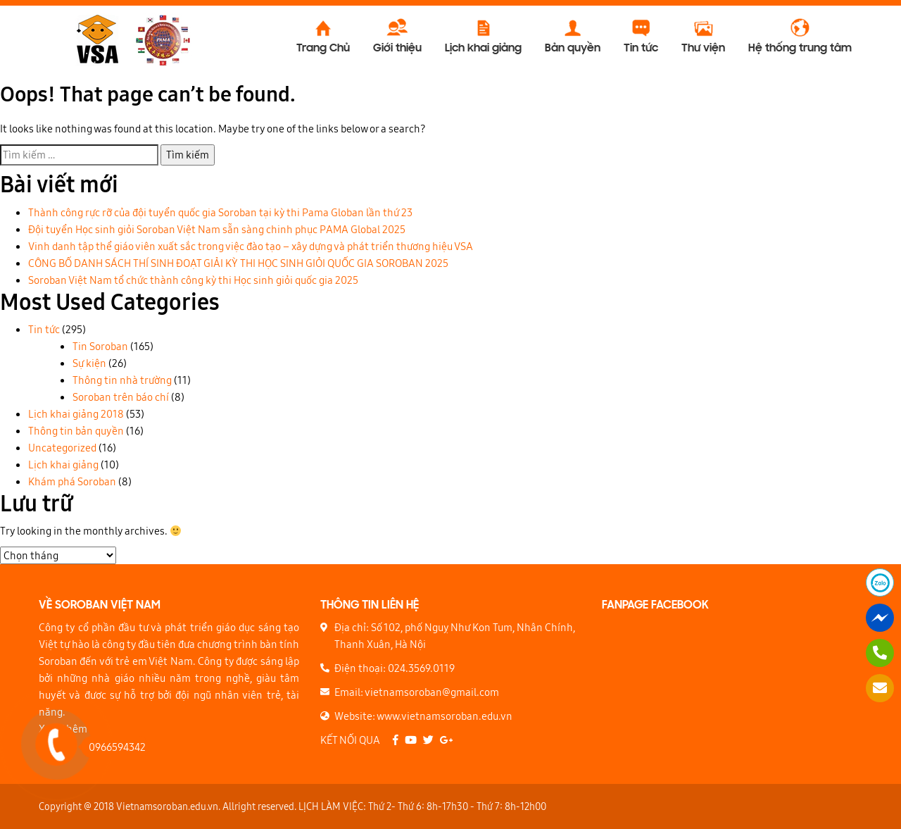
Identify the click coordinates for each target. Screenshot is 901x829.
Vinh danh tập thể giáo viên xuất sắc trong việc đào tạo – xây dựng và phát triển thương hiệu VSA (250, 246)
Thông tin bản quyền (76, 430)
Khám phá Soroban (72, 481)
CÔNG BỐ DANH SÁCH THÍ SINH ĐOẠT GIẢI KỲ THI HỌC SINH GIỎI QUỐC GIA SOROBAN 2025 (238, 263)
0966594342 (113, 747)
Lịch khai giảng (63, 464)
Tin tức (44, 329)
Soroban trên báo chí (121, 396)
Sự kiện (89, 363)
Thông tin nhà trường (122, 380)
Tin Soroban (100, 346)
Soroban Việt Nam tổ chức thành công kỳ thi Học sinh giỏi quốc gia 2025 (193, 280)
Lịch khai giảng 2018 (76, 413)
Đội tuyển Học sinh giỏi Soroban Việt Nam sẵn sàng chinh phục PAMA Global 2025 (216, 229)
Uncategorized (62, 447)
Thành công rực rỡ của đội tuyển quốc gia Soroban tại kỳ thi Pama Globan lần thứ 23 (220, 212)
